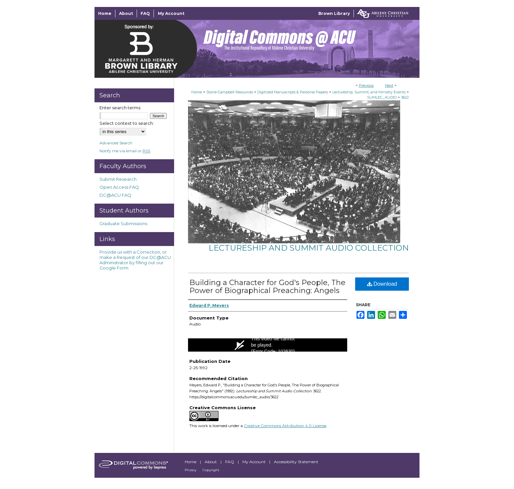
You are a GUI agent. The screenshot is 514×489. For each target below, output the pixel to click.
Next (389, 85)
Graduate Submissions (123, 223)
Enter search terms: (120, 107)
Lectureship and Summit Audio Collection (309, 248)
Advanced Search (115, 142)
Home (196, 92)
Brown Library (334, 13)
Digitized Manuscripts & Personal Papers (292, 92)
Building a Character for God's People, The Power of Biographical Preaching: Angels (267, 286)
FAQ (230, 461)
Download (382, 284)
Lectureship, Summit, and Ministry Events (369, 92)
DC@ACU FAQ (115, 195)
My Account (254, 461)
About (211, 461)
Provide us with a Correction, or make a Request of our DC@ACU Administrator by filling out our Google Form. (135, 259)
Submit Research (118, 179)
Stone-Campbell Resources (229, 92)
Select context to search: (126, 123)
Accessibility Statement (296, 461)
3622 (405, 97)
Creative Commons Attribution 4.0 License (285, 425)
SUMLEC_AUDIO (382, 97)
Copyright (211, 470)
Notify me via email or (124, 150)
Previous (366, 85)
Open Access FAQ (119, 187)
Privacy (191, 470)
